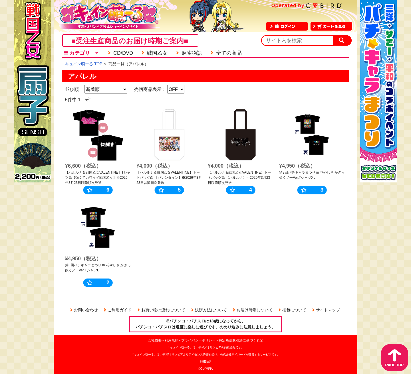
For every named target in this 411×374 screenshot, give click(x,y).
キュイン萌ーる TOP (83, 64)
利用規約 (171, 340)
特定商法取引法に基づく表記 (241, 340)
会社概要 (155, 340)
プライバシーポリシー (198, 340)
